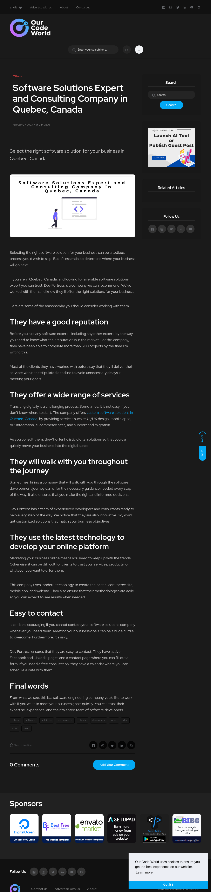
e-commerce (65, 720)
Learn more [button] (144, 872)
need (26, 728)
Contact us (83, 7)
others (15, 720)
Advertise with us (41, 7)
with (16, 7)
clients (82, 720)
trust (14, 728)
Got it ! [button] (168, 884)
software (30, 720)
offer (114, 720)
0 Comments (24, 765)
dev (125, 720)
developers (99, 720)
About (64, 7)
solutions (46, 720)
